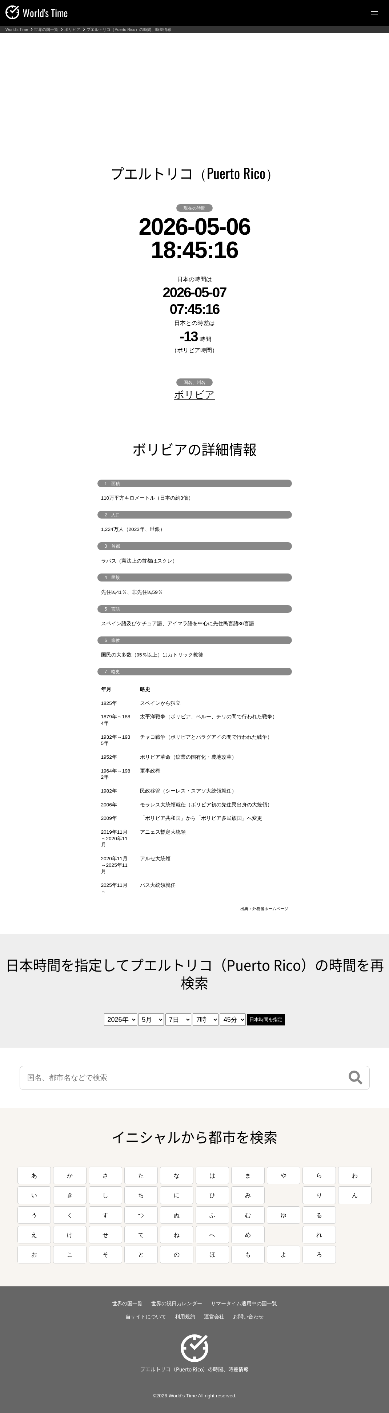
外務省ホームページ (270, 908)
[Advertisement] (194, 88)
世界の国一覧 (46, 30)
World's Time (16, 30)
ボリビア (72, 30)
